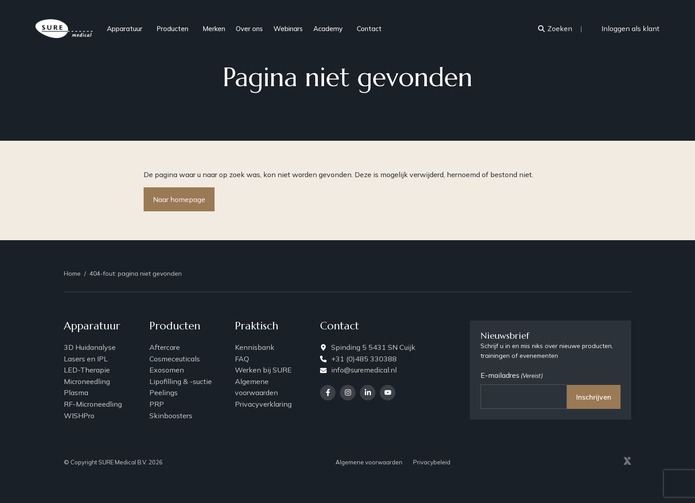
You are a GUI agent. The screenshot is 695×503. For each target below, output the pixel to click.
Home (72, 273)
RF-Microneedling (93, 404)
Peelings (163, 392)
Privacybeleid (431, 461)
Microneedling (87, 381)
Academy (332, 28)
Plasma (76, 392)
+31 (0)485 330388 (358, 358)
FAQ (242, 358)
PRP (156, 404)
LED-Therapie (87, 369)
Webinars (288, 28)
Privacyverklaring (263, 404)
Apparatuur (129, 28)
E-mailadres (511, 375)
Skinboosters (170, 415)
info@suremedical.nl (358, 369)
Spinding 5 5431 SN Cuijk (367, 347)
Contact (369, 28)
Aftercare (164, 347)
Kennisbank (254, 347)
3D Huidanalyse (90, 347)
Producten (176, 28)
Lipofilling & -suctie (180, 381)
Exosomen (166, 369)
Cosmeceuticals (174, 358)
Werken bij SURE (263, 369)
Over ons (249, 28)
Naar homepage (179, 199)
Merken (214, 28)
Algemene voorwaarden (256, 387)
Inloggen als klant (626, 28)
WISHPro (79, 415)
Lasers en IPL (86, 358)
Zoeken (555, 28)
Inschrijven (593, 396)
